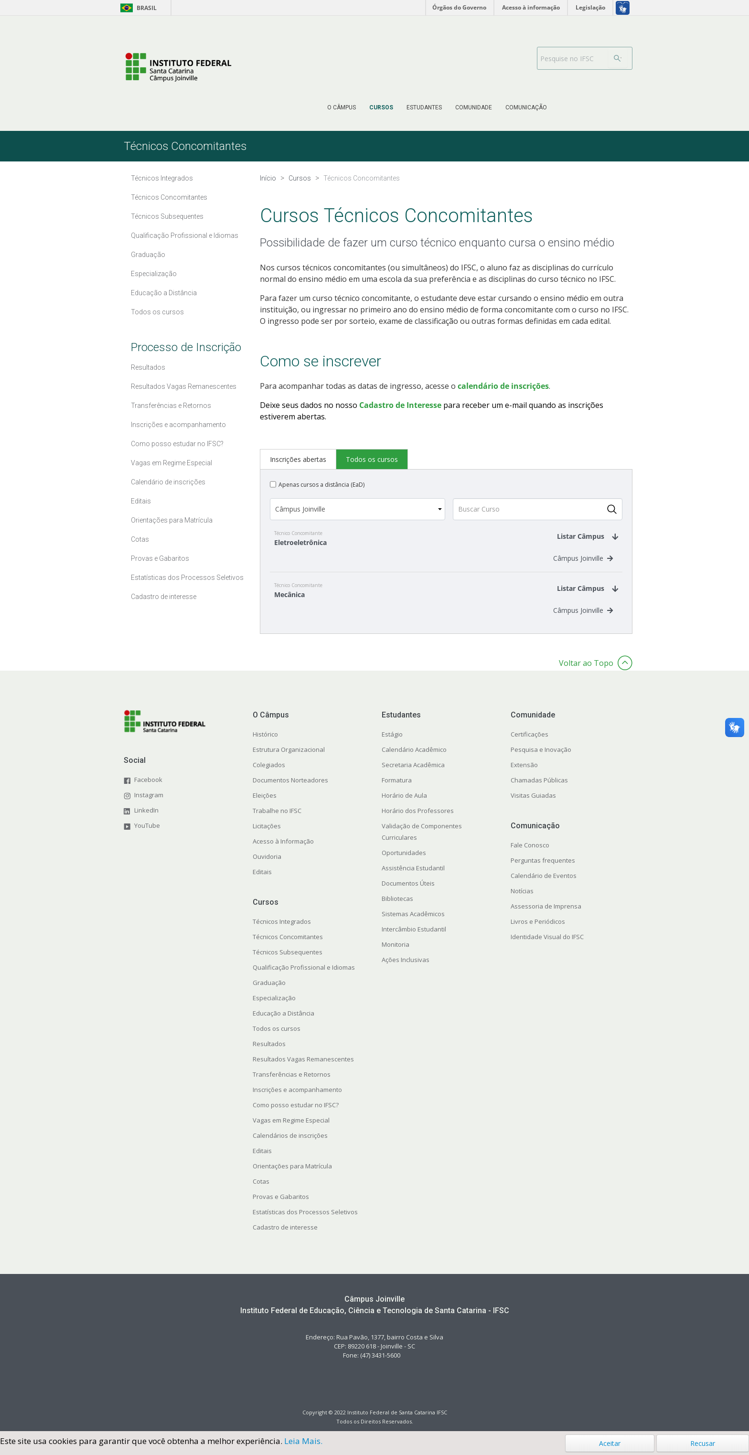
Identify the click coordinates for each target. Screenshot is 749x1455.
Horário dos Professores (418, 820)
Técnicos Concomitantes (288, 946)
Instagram (148, 804)
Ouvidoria (267, 866)
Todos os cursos (276, 1038)
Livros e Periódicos (538, 931)
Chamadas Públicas (539, 789)
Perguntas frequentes (543, 870)
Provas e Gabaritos (281, 1206)
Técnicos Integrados (282, 931)
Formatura (397, 789)
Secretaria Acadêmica (413, 774)
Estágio (392, 743)
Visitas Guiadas (533, 805)
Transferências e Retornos (292, 1084)
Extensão (524, 774)
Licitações (267, 835)
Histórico (265, 743)
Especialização (274, 1007)
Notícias (522, 900)
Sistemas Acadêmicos (413, 923)
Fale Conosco (530, 854)
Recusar (702, 1443)
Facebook (148, 789)
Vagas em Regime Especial (291, 1129)
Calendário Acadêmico (414, 759)
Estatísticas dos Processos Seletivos (305, 1221)
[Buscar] (617, 58)
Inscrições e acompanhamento (297, 1099)
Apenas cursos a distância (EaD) (321, 485)
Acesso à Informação (283, 850)
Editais (262, 881)
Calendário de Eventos (544, 885)
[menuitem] (341, 107)
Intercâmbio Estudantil (414, 938)
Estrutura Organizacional (289, 759)
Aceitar (610, 1443)
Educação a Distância (283, 1022)
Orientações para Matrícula (292, 1175)
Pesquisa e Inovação (541, 759)
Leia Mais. (303, 1440)
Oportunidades (404, 862)
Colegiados (269, 774)
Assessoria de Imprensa (546, 915)
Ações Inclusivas (405, 969)
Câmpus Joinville (583, 562)
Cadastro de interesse (285, 1236)
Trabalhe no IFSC (277, 820)
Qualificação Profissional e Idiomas (304, 977)
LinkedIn (146, 819)
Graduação (269, 992)
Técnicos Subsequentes (287, 961)
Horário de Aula (404, 805)
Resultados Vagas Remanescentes (303, 1068)
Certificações (529, 743)
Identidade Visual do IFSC (547, 946)
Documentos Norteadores (290, 789)
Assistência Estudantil (413, 877)
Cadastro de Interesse (400, 405)
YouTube (147, 835)
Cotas (261, 1191)
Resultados (269, 1053)
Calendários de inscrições (290, 1145)
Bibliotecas (397, 908)
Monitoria (395, 954)
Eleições (265, 805)
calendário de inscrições (503, 386)
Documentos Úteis (408, 892)
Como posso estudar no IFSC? (296, 1114)
